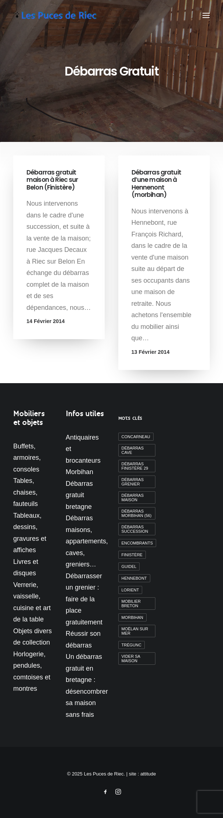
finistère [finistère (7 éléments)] (132, 555)
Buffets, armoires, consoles (27, 458)
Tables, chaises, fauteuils (25, 492)
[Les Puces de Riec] (62, 15)
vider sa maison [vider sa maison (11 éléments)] (131, 658)
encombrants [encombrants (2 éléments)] (137, 543)
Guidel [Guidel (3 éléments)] (129, 566)
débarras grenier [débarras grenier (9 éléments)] (133, 481)
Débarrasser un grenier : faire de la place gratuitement (84, 599)
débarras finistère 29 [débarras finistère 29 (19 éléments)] (135, 466)
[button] (206, 15)
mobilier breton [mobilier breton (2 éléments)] (131, 603)
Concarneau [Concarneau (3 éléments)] (136, 436)
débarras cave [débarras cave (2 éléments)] (133, 450)
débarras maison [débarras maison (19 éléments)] (133, 497)
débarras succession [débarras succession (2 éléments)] (135, 529)
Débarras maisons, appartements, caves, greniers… (87, 541)
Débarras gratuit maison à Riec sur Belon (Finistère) (52, 180)
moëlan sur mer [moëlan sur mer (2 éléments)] (135, 631)
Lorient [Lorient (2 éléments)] (130, 590)
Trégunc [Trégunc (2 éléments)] (131, 645)
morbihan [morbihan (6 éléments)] (132, 617)
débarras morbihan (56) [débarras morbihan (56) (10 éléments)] (137, 513)
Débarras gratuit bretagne (79, 495)
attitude (148, 774)
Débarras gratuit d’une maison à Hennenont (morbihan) (156, 183)
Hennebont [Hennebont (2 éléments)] (134, 578)
